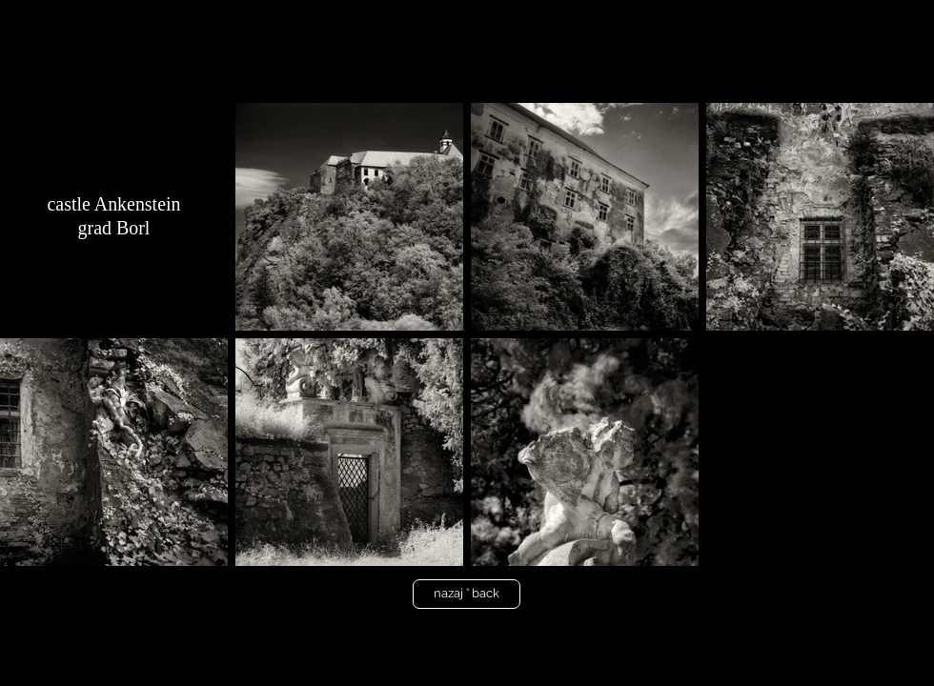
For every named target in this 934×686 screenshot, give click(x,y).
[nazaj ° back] (466, 594)
